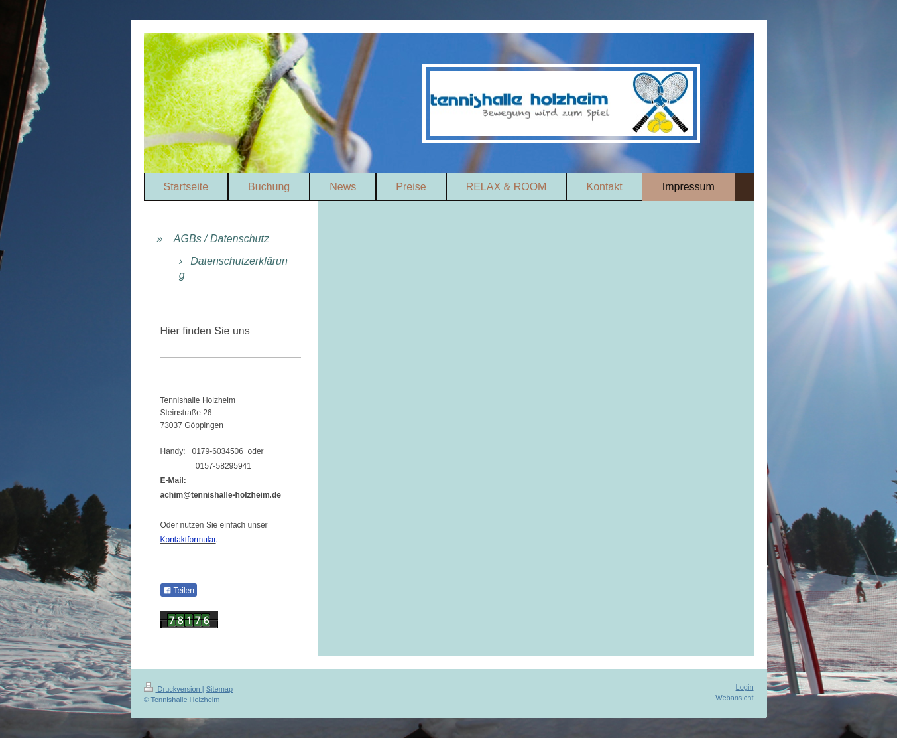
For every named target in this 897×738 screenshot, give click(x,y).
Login (745, 687)
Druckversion (173, 689)
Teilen (178, 590)
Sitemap (219, 689)
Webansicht (734, 697)
